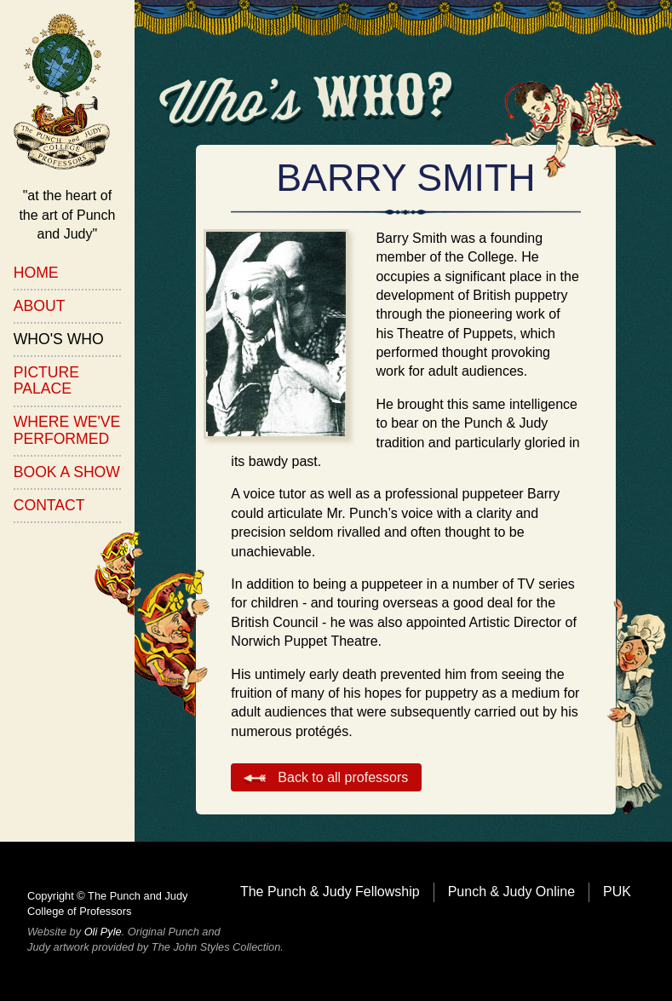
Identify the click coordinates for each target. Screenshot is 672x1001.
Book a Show (67, 471)
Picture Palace (46, 380)
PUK (617, 891)
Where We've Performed (67, 429)
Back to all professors (343, 777)
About (40, 305)
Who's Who (59, 339)
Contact (49, 505)
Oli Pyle (103, 931)
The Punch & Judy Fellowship (330, 891)
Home (36, 272)
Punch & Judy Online (511, 891)
